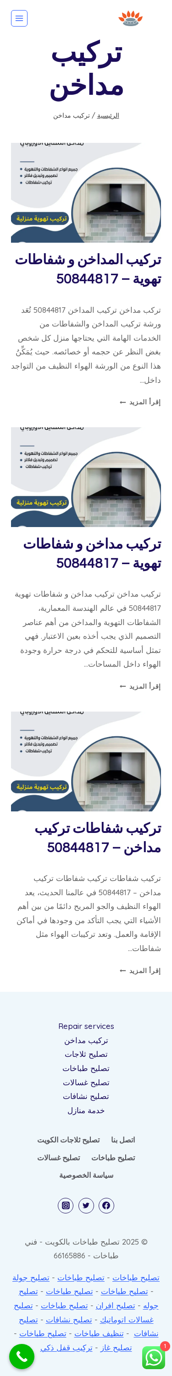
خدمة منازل (86, 1110)
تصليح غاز (116, 1347)
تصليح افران (115, 1305)
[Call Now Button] (21, 1356)
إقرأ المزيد (140, 402)
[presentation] (86, 193)
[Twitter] (86, 1205)
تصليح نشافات (86, 1096)
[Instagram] (65, 1205)
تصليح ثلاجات (86, 1054)
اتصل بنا (123, 1139)
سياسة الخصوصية (86, 1175)
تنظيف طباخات (99, 1333)
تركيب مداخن (86, 1040)
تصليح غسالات (86, 1082)
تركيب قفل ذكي (66, 1347)
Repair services (86, 1026)
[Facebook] (106, 1205)
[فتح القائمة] (19, 18)
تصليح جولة (31, 1277)
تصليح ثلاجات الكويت (68, 1139)
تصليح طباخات (86, 1068)
